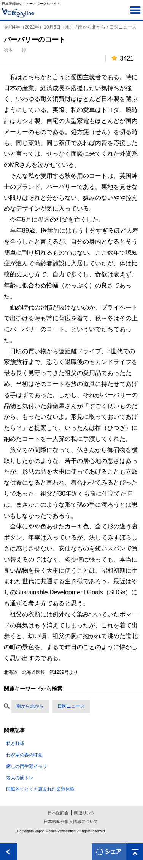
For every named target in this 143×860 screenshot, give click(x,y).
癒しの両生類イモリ (26, 766)
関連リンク (84, 813)
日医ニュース (71, 706)
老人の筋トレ (19, 777)
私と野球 (15, 743)
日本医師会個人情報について (71, 821)
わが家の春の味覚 (24, 755)
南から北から (30, 706)
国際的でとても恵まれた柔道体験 (40, 789)
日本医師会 (58, 813)
